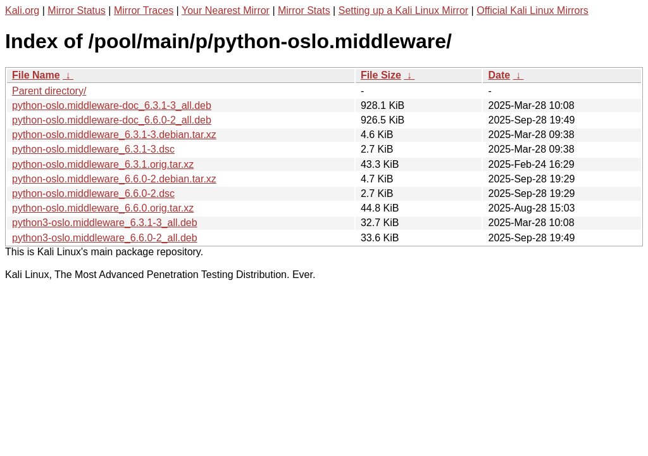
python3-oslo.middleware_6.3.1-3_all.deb (104, 222)
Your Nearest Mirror (226, 10)
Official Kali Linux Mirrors (533, 10)
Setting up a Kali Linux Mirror (403, 10)
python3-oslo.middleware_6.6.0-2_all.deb (104, 237)
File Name (36, 75)
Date (499, 75)
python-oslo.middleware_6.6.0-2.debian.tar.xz (114, 179)
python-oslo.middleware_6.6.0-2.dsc (93, 193)
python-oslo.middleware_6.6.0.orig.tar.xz (103, 208)
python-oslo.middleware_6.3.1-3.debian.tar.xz (114, 134)
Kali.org (22, 10)
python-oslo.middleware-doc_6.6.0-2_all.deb (111, 120)
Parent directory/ (49, 91)
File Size (381, 75)
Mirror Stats (304, 10)
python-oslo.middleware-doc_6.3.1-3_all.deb (111, 105)
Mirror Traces (143, 10)
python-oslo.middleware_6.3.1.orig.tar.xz (103, 164)
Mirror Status (76, 10)
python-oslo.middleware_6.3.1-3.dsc (93, 149)
